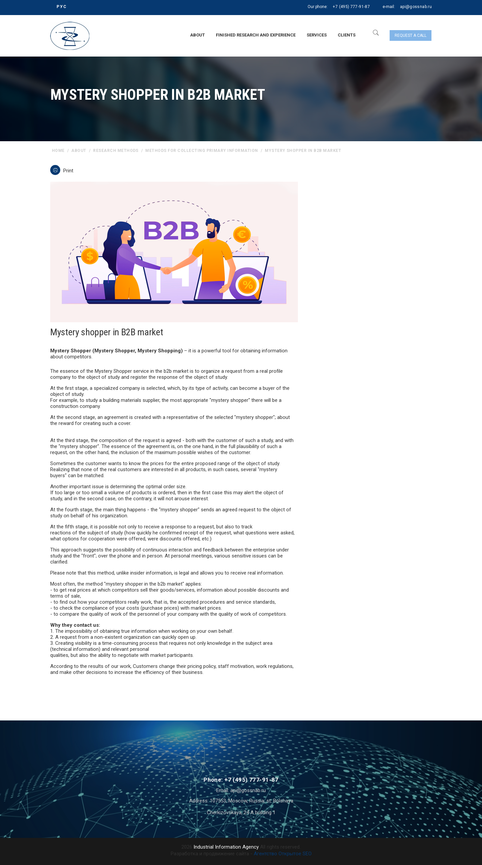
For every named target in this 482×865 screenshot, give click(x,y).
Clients (346, 34)
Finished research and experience (256, 34)
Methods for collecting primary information (201, 150)
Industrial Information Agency (226, 847)
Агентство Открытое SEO (283, 854)
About (197, 34)
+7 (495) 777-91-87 (351, 6)
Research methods (116, 150)
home (58, 150)
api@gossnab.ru (416, 6)
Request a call (410, 35)
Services (317, 34)
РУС (62, 6)
